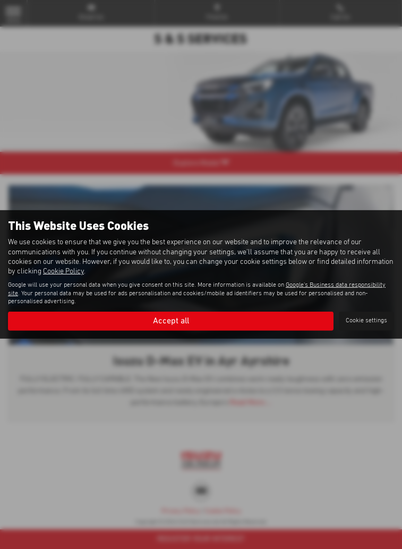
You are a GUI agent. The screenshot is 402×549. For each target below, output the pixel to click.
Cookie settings (366, 321)
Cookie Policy (63, 271)
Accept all (171, 320)
